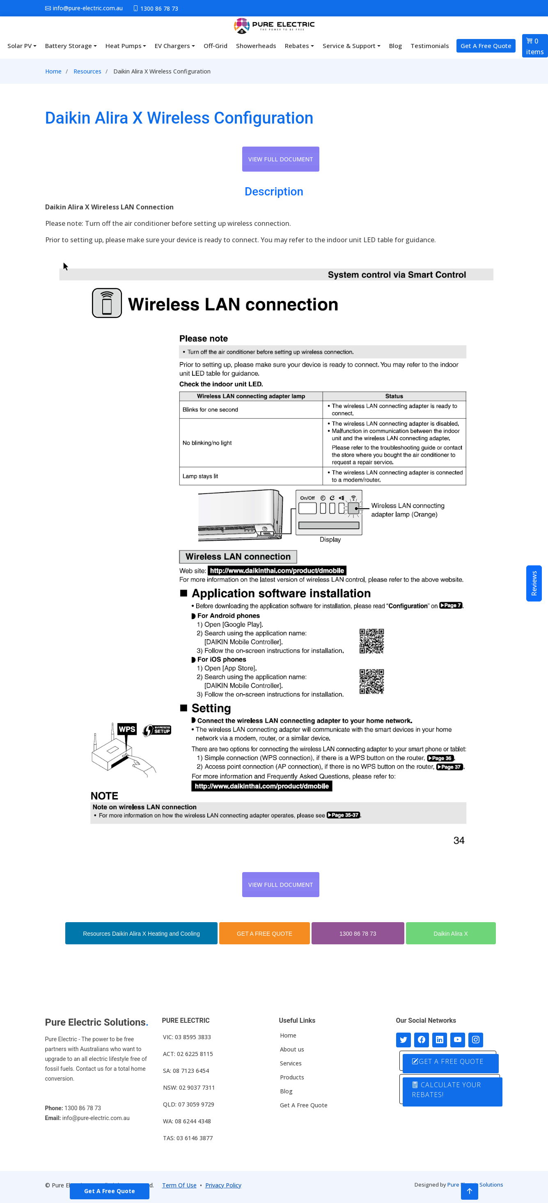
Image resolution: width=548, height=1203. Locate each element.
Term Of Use (179, 1185)
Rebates (297, 45)
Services (291, 1063)
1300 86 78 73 (357, 933)
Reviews (534, 583)
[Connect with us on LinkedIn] (439, 1040)
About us (292, 1049)
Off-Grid (215, 45)
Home (53, 71)
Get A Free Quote (486, 45)
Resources (87, 71)
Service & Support (349, 45)
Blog (395, 45)
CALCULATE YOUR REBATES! (447, 1089)
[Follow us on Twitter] (403, 1040)
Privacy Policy (223, 1185)
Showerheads (256, 45)
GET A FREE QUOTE (264, 933)
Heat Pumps (123, 45)
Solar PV (19, 45)
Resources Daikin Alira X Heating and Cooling (141, 933)
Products (292, 1077)
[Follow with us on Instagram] (475, 1040)
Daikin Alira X (451, 933)
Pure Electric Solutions (475, 1184)
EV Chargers (172, 45)
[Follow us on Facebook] (421, 1040)
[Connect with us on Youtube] (457, 1040)
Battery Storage (68, 45)
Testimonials (429, 45)
